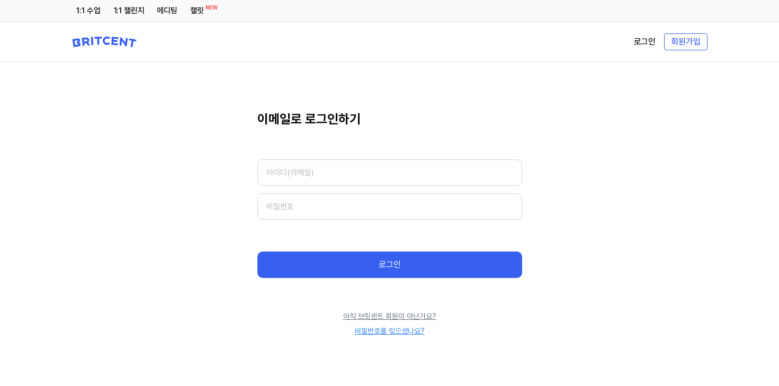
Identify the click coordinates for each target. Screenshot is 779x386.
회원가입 (685, 42)
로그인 (645, 42)
